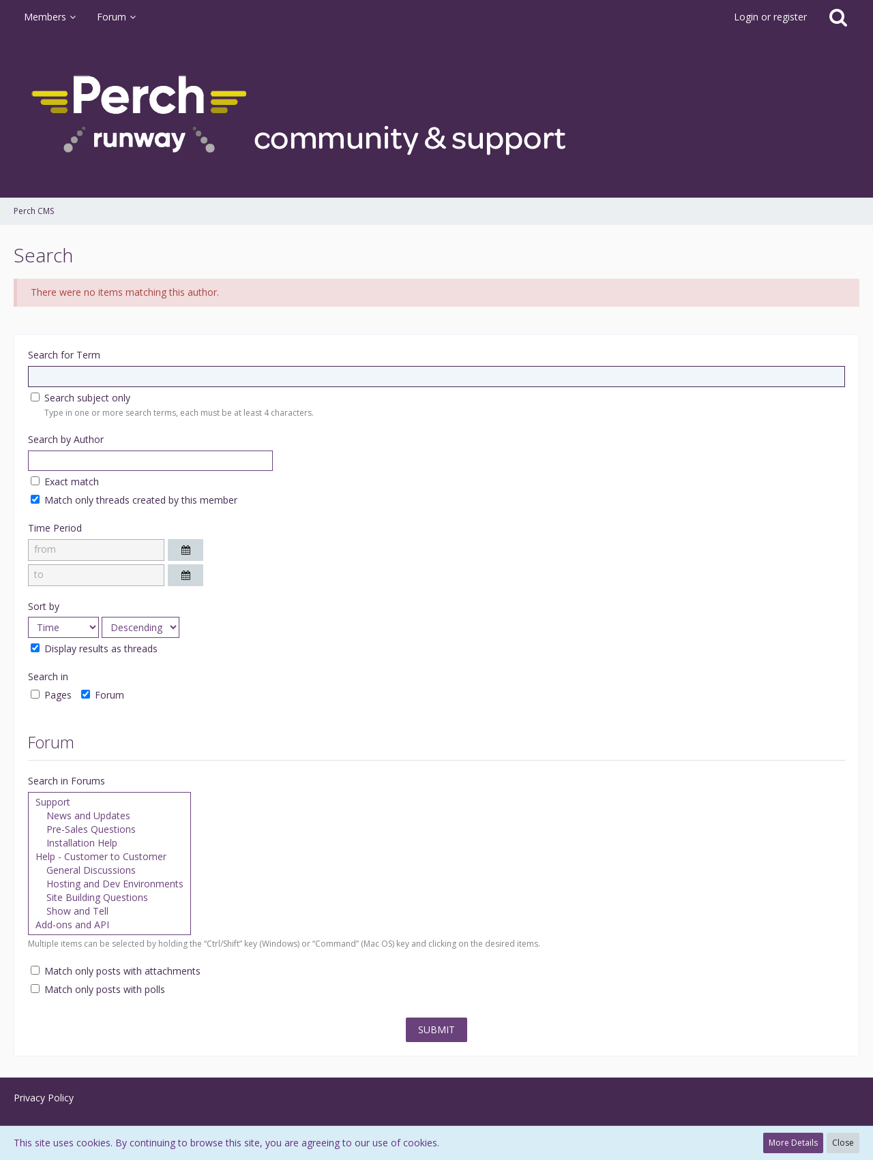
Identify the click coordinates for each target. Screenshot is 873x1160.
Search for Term (64, 354)
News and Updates (109, 816)
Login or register (770, 16)
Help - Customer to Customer (109, 857)
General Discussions (109, 870)
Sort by (43, 606)
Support (109, 802)
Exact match (65, 481)
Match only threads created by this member (134, 499)
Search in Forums (66, 780)
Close (843, 1142)
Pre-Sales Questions (109, 829)
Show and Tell (109, 911)
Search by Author (66, 439)
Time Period (55, 527)
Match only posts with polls (98, 989)
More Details (793, 1142)
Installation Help (109, 843)
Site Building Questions (109, 897)
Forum (102, 694)
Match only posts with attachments (116, 971)
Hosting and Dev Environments (109, 884)
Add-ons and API (109, 925)
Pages (51, 694)
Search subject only (80, 397)
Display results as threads (94, 649)
